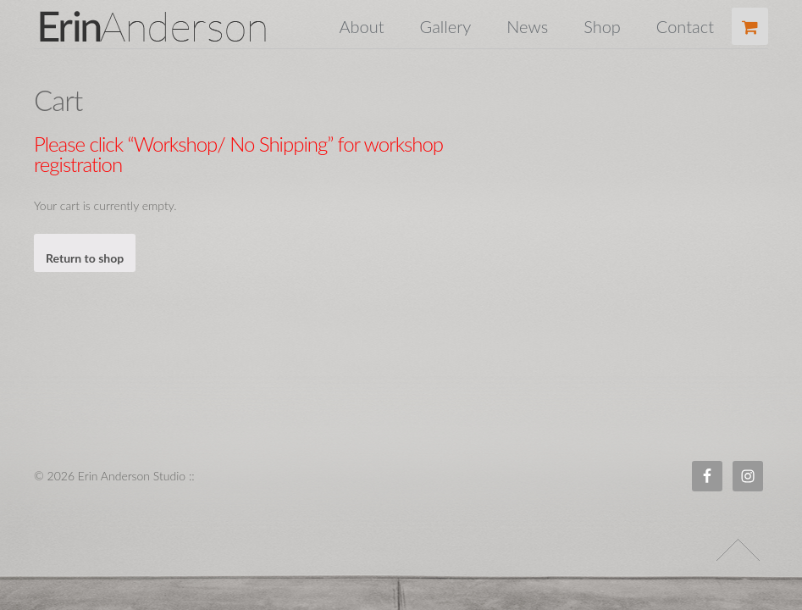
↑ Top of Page (738, 550)
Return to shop (85, 258)
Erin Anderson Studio (173, 26)
